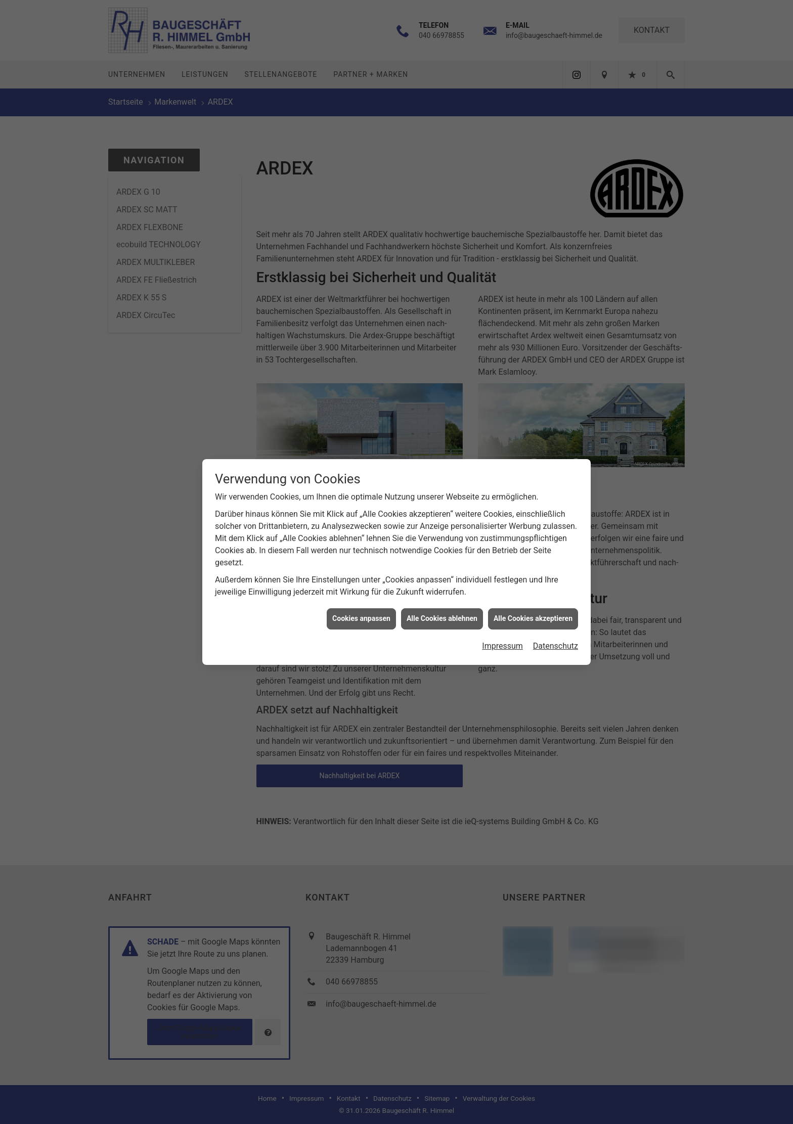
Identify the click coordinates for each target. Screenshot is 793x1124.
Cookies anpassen (361, 608)
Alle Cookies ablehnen (442, 608)
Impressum (502, 636)
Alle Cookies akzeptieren (533, 608)
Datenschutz (555, 636)
